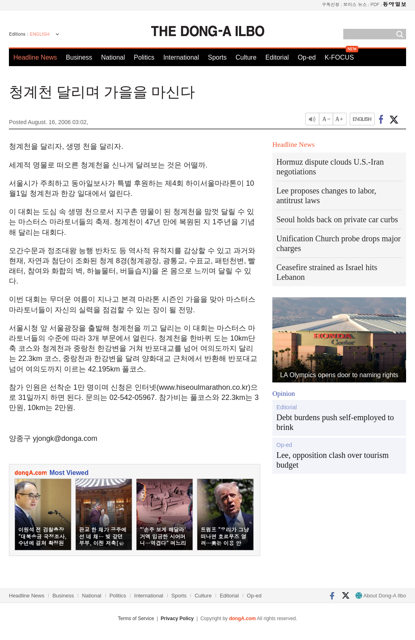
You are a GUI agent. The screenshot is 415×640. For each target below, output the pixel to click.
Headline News (35, 57)
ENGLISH (39, 34)
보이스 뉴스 (355, 4)
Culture (246, 57)
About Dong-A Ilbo (380, 596)
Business (79, 57)
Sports (217, 57)
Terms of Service (136, 618)
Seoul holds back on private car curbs (337, 219)
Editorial (277, 57)
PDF (374, 4)
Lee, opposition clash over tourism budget (332, 460)
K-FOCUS (339, 57)
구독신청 (331, 4)
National (113, 57)
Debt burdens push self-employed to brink (335, 422)
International (181, 57)
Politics (144, 57)
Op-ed (307, 57)
